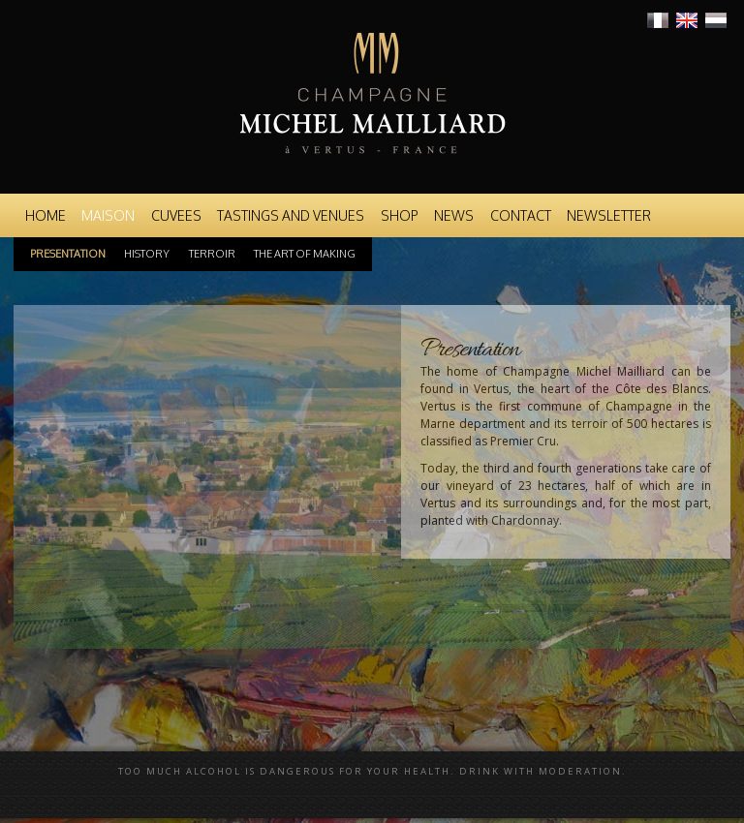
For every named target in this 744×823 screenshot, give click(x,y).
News (454, 215)
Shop (399, 215)
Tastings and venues (290, 215)
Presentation (68, 253)
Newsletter (609, 215)
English (686, 20)
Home (45, 215)
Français (657, 20)
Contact (520, 215)
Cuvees (176, 215)
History (147, 253)
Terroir (212, 253)
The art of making (305, 253)
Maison (108, 215)
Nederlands (715, 20)
